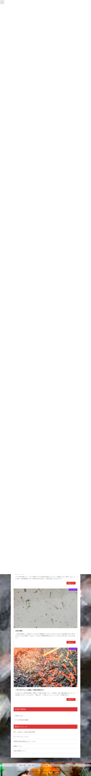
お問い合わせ (66, 765)
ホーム (14, 765)
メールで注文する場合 (21, 720)
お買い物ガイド (33, 765)
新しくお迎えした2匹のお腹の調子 (25, 732)
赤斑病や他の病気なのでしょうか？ (25, 741)
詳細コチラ (71, 583)
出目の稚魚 (18, 631)
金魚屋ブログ (55, 765)
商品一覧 (22, 765)
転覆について (18, 746)
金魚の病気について (20, 751)
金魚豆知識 (44, 765)
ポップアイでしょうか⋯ (21, 737)
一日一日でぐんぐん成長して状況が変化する (29, 690)
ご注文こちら (18, 715)
